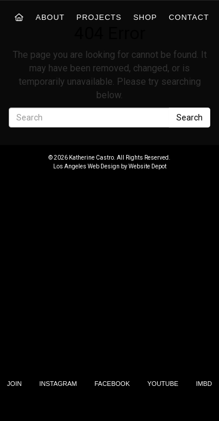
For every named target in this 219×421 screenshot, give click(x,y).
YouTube (162, 383)
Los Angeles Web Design (86, 166)
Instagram (58, 383)
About (50, 17)
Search (189, 117)
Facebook (112, 383)
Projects (99, 17)
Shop (145, 17)
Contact (189, 17)
